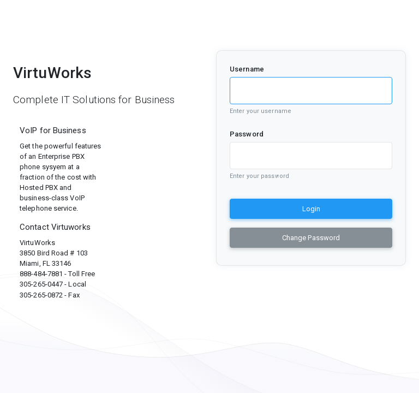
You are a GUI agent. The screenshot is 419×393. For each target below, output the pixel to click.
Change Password (311, 238)
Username (247, 69)
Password (247, 134)
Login (311, 209)
